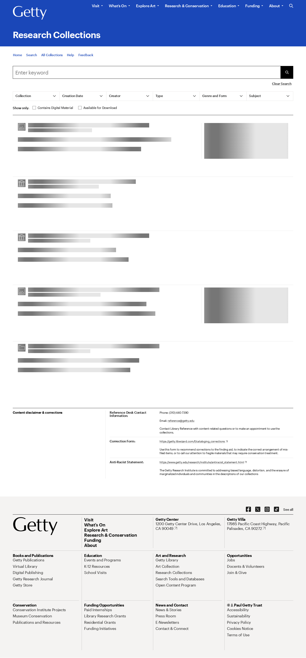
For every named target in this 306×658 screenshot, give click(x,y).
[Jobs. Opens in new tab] (231, 560)
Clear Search (281, 84)
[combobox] (146, 72)
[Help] (70, 57)
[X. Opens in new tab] (257, 509)
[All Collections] (52, 57)
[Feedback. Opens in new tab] (85, 57)
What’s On (118, 5)
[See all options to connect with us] (288, 509)
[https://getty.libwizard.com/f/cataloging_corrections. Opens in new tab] (194, 441)
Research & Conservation (187, 5)
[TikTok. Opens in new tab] (276, 509)
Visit (95, 5)
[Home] (17, 57)
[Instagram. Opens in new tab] (267, 509)
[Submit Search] (286, 72)
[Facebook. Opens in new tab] (248, 509)
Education (227, 5)
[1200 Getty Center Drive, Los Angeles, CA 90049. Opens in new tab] (189, 526)
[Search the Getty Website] (291, 6)
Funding (252, 5)
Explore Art (146, 5)
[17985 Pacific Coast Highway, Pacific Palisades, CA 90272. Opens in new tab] (260, 526)
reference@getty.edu (181, 420)
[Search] (31, 57)
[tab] (36, 96)
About (274, 5)
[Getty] (30, 13)
